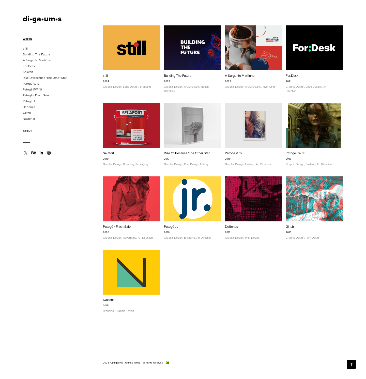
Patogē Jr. (29, 101)
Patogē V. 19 (31, 83)
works (27, 38)
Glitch (27, 113)
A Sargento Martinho (37, 60)
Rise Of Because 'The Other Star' (45, 77)
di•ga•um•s (42, 18)
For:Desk (29, 66)
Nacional (29, 118)
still (25, 48)
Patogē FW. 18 (32, 89)
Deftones (29, 107)
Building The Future (36, 54)
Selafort (28, 72)
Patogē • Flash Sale (36, 95)
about (27, 130)
